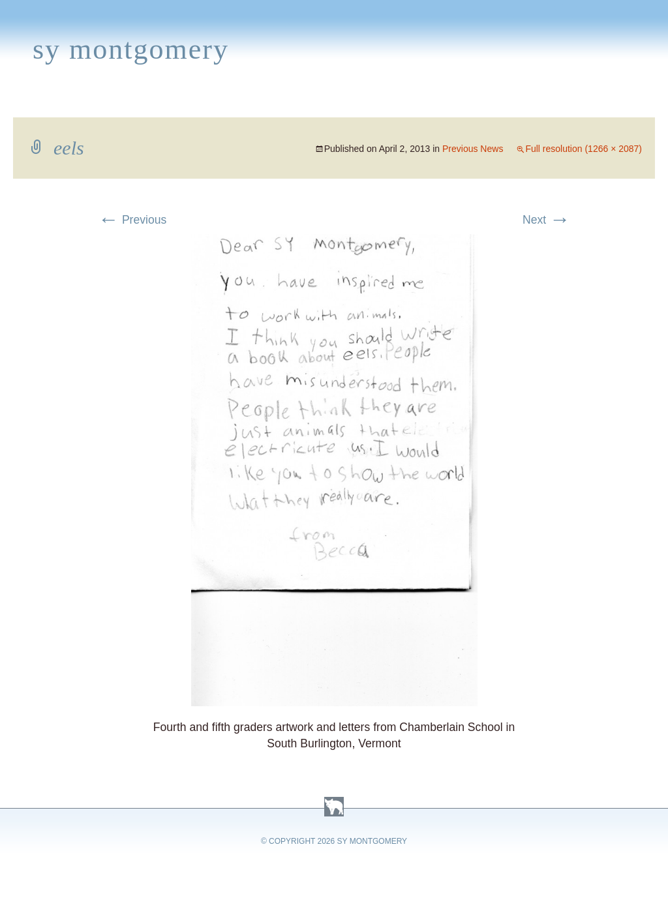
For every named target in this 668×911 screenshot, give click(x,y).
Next (546, 219)
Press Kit (526, 101)
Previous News (472, 148)
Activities (335, 101)
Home (24, 101)
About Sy (409, 101)
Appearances (151, 101)
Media (272, 101)
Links (466, 101)
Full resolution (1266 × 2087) (583, 148)
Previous (132, 219)
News (224, 101)
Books (74, 101)
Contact (596, 101)
